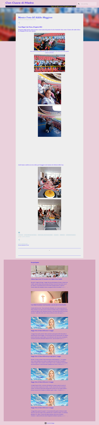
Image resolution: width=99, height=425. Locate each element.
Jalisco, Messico (26, 236)
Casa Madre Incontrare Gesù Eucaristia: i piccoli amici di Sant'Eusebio (48, 304)
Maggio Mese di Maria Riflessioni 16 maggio (42, 382)
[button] (19, 23)
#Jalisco (56, 234)
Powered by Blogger (49, 423)
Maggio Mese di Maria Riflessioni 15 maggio (42, 330)
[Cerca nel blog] (88, 4)
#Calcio (21, 234)
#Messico (62, 234)
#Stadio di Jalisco (70, 234)
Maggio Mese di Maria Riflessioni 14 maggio (42, 407)
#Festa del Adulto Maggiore (45, 234)
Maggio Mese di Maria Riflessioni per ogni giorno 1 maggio (46, 356)
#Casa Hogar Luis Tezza (30, 234)
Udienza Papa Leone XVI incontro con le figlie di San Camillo (46, 279)
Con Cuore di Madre (19, 2)
